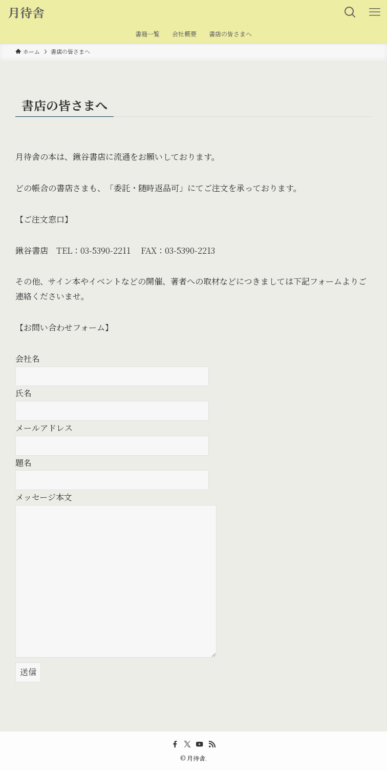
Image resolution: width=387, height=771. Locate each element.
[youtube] (199, 744)
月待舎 (26, 12)
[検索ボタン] (350, 12)
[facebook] (175, 744)
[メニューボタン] (374, 12)
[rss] (212, 744)
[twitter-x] (187, 744)
